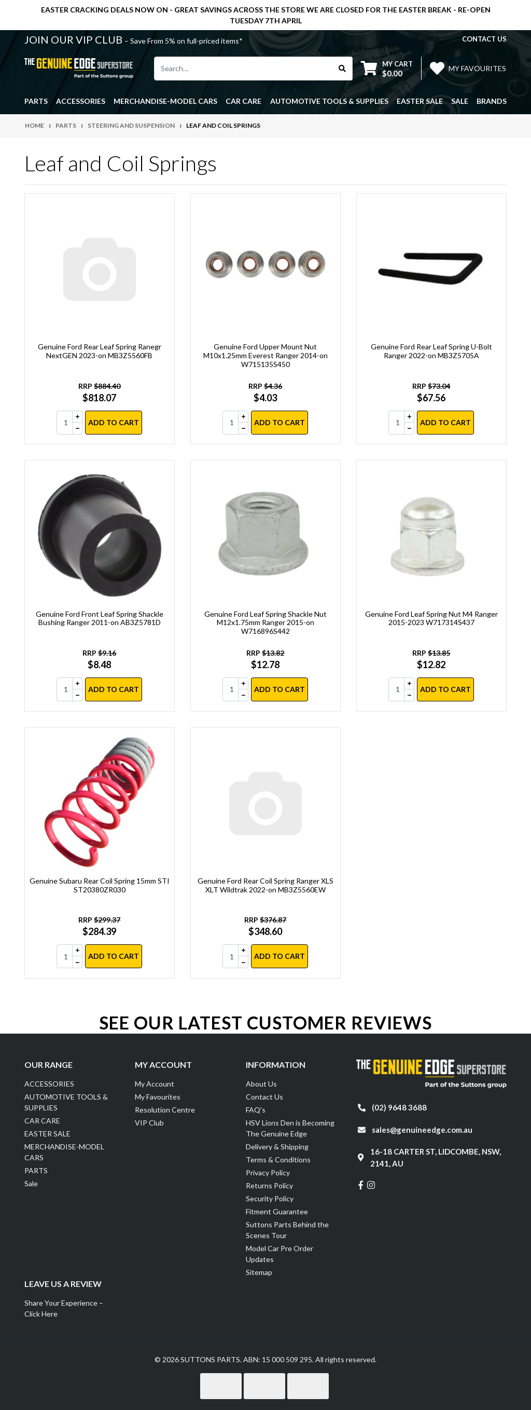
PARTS (36, 1170)
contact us (484, 39)
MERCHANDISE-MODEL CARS (64, 1152)
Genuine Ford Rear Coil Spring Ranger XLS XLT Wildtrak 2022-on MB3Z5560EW (265, 885)
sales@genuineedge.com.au (422, 1129)
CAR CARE (42, 1120)
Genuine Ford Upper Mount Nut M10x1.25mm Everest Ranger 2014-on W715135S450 (265, 355)
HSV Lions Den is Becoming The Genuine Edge (290, 1128)
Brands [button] (492, 101)
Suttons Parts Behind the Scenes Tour (287, 1230)
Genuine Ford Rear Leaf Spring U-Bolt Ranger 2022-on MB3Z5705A (431, 351)
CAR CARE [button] (243, 101)
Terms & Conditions (278, 1159)
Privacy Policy (268, 1172)
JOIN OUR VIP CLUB (74, 39)
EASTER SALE (47, 1133)
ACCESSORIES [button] (80, 101)
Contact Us (264, 1096)
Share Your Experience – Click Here (63, 1308)
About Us (261, 1083)
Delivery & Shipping (277, 1146)
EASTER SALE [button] (420, 101)
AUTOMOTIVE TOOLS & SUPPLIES (66, 1102)
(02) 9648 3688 (399, 1107)
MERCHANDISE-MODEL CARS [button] (165, 101)
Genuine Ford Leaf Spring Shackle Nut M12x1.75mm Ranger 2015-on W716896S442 (265, 622)
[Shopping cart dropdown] (386, 68)
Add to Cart (113, 422)
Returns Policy (269, 1185)
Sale (459, 101)
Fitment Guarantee (277, 1211)
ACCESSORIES (49, 1083)
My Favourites (157, 1096)
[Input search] (243, 68)
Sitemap (259, 1272)
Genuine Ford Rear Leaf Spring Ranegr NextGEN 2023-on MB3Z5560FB (99, 351)
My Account (154, 1083)
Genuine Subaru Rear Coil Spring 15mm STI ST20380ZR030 (100, 885)
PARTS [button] (36, 101)
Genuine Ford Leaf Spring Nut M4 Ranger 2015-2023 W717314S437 (431, 618)
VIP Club (149, 1122)
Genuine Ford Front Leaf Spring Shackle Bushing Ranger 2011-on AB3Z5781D (99, 618)
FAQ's (256, 1109)
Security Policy (270, 1198)
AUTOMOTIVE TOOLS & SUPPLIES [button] (329, 101)
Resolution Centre (165, 1109)
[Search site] (342, 68)
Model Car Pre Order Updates (279, 1254)
